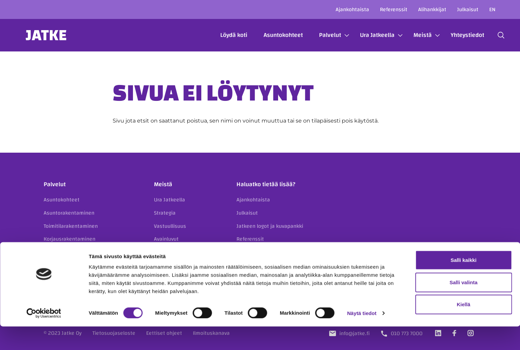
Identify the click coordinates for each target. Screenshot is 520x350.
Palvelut (321, 35)
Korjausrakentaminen (69, 239)
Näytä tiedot (362, 337)
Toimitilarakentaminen (71, 226)
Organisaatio (169, 252)
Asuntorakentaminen (69, 213)
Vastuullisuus (170, 226)
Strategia (165, 213)
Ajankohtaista (352, 9)
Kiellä (463, 328)
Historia (163, 265)
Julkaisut (467, 9)
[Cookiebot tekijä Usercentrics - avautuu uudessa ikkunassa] (43, 337)
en (492, 9)
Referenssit (393, 9)
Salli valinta (464, 306)
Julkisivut (55, 252)
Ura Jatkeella (368, 35)
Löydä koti (225, 35)
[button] (492, 35)
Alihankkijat (432, 9)
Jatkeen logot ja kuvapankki (269, 226)
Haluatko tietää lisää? (265, 184)
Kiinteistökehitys (64, 265)
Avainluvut (166, 239)
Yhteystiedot (458, 35)
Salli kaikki (464, 283)
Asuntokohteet (274, 35)
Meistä (414, 35)
